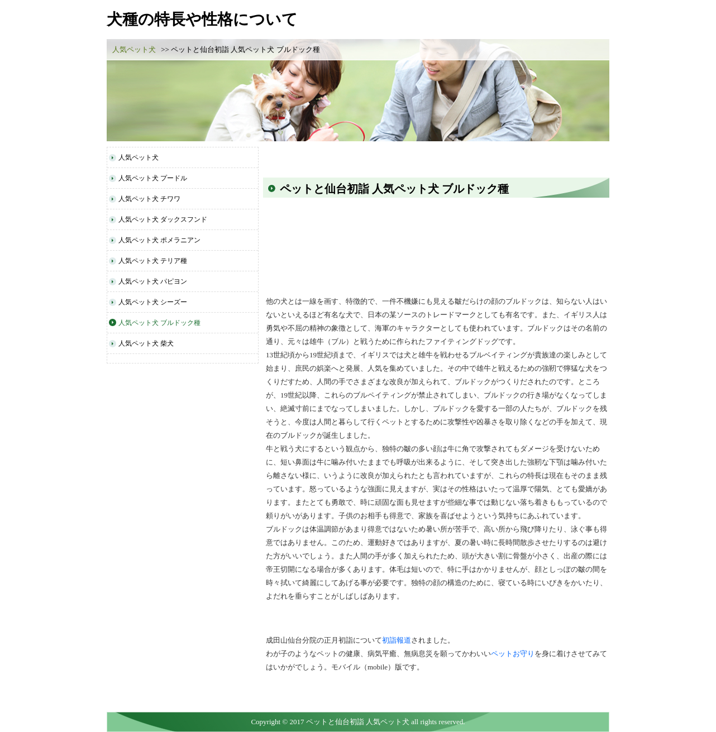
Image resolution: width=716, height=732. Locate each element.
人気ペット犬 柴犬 (146, 343)
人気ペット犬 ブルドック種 (159, 323)
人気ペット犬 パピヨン (152, 281)
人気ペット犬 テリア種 (152, 261)
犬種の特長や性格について (202, 19)
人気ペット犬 (134, 49)
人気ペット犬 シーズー (152, 302)
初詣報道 (396, 640)
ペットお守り (512, 653)
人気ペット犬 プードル (152, 178)
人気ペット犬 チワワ (149, 199)
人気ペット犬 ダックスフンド (162, 219)
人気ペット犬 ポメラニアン (159, 240)
